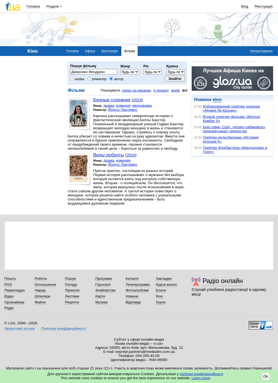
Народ (40, 290)
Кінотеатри (109, 51)
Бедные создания (111, 99)
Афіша (90, 51)
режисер (96, 79)
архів (175, 90)
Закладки (164, 279)
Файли (40, 302)
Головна (33, 6)
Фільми (129, 51)
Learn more (201, 378)
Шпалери (42, 296)
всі (184, 90)
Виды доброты (108, 155)
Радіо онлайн (223, 280)
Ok (265, 376)
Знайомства (105, 290)
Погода (71, 284)
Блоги (161, 290)
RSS (8, 284)
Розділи (52, 6)
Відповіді (133, 302)
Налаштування (261, 51)
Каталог (132, 279)
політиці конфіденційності (201, 374)
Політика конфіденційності (63, 329)
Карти (100, 296)
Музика (101, 302)
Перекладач (14, 290)
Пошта (9, 279)
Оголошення (45, 284)
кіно (217, 99)
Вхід (244, 6)
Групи (160, 302)
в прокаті (161, 90)
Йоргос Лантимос (122, 110)
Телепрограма (138, 284)
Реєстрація (264, 6)
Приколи (72, 290)
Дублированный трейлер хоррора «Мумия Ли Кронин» (231, 108)
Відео (9, 296)
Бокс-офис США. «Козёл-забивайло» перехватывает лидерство (234, 129)
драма (108, 105)
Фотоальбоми (137, 290)
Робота (41, 279)
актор (116, 79)
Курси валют (166, 284)
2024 (131, 155)
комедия (123, 105)
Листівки (72, 296)
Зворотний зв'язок (19, 329)
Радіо (9, 308)
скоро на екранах (136, 90)
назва (77, 79)
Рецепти (72, 302)
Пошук (70, 279)
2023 (137, 100)
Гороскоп (102, 284)
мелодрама (142, 105)
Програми (103, 279)
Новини (132, 296)
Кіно (159, 296)
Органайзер (14, 302)
